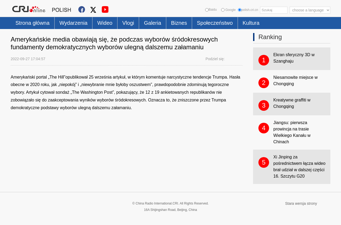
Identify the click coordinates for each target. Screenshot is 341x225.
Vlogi (128, 23)
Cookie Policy (21, 218)
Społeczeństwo (215, 23)
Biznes (179, 23)
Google (228, 10)
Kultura (251, 23)
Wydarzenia (73, 23)
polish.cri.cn (248, 10)
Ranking (270, 36)
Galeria (152, 23)
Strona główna (32, 23)
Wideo (104, 23)
